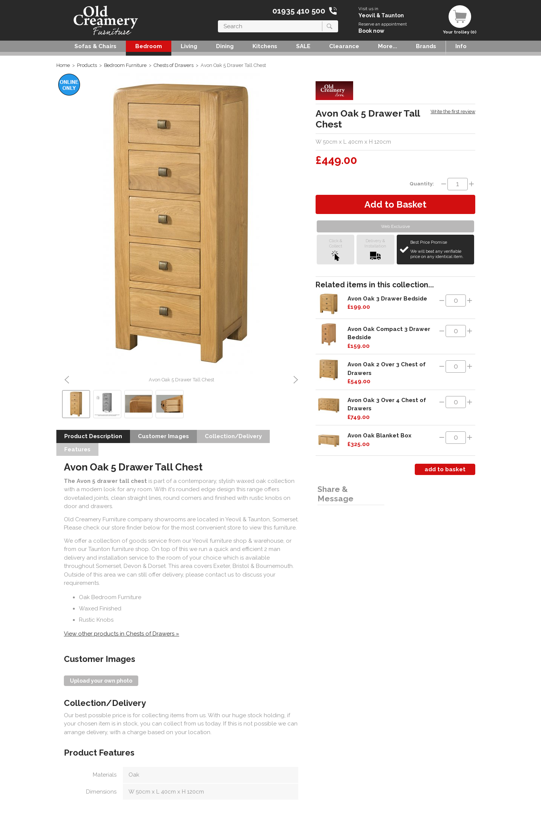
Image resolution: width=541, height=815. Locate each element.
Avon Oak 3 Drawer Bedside (387, 298)
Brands (426, 46)
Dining (225, 46)
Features (77, 449)
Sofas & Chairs (95, 46)
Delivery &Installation (375, 249)
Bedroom (148, 46)
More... (387, 46)
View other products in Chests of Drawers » (121, 633)
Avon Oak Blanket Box (379, 435)
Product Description (93, 436)
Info (461, 46)
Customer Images (163, 436)
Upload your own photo (101, 681)
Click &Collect (335, 249)
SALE (303, 46)
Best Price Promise (441, 249)
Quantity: (422, 184)
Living (189, 46)
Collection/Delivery (233, 436)
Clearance (344, 46)
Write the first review (453, 111)
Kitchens (264, 46)
